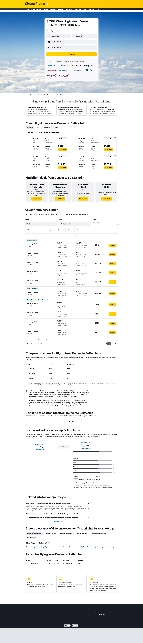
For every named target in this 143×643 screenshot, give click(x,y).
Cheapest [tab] (30, 126)
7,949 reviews (39, 448)
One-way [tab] (56, 126)
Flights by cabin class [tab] (66, 532)
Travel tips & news (89, 10)
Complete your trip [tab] (50, 532)
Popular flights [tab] (31, 536)
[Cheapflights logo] (35, 4)
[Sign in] (98, 10)
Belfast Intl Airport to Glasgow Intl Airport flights (71, 545)
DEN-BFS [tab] (71, 420)
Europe (31, 93)
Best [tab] (38, 126)
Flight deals (68, 10)
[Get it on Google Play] (67, 624)
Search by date (36, 10)
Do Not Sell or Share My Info (65, 619)
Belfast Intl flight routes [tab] (34, 532)
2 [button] (112, 342)
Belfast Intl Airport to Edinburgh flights (37, 545)
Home (27, 10)
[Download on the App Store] (75, 624)
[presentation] (79, 25)
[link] (36, 197)
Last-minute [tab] (46, 126)
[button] (58, 41)
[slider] (118, 223)
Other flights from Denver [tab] (98, 532)
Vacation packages (49, 10)
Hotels (60, 10)
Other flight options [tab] (81, 532)
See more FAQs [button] (57, 520)
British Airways (39, 442)
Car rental (78, 10)
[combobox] (51, 31)
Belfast (37, 93)
